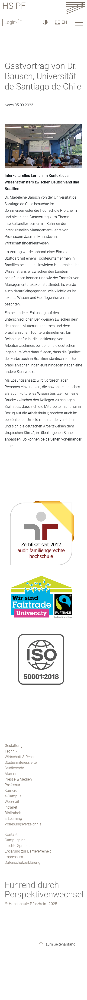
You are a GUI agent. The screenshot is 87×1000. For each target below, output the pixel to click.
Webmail (12, 801)
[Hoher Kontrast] (45, 22)
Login (10, 22)
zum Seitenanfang (60, 944)
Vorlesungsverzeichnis (23, 824)
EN (64, 22)
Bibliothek (13, 813)
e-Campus (13, 796)
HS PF (14, 6)
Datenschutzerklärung (22, 862)
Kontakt (11, 834)
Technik (11, 751)
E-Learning (13, 818)
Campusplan (15, 840)
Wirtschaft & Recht (20, 757)
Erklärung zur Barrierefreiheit (28, 851)
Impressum (14, 857)
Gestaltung (14, 745)
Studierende (14, 768)
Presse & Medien (18, 779)
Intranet (11, 807)
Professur (12, 785)
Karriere (11, 790)
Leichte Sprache (17, 845)
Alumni (10, 773)
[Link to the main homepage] (75, 8)
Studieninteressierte (21, 762)
